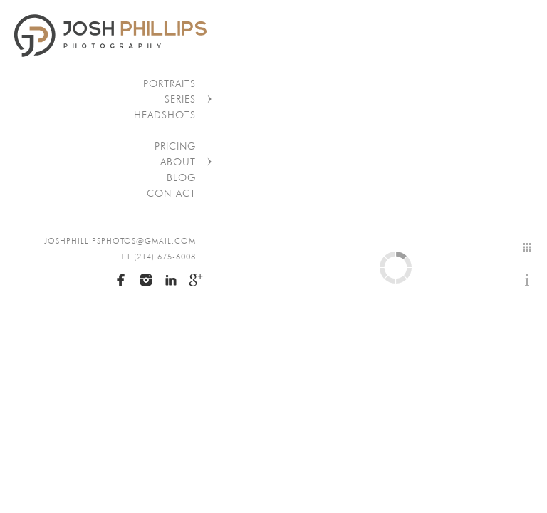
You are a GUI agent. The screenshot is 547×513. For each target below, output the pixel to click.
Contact (171, 193)
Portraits (169, 83)
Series (180, 99)
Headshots (165, 114)
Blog (181, 177)
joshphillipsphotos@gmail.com (120, 241)
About (178, 161)
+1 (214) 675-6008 (157, 256)
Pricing (175, 146)
